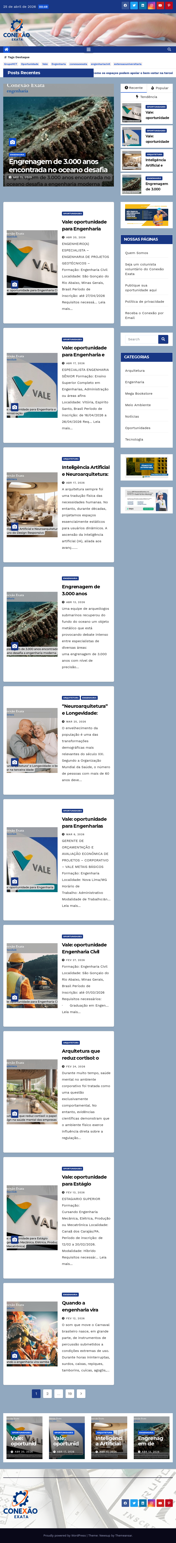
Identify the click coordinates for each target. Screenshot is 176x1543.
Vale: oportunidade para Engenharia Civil (84, 229)
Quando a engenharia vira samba (80, 1310)
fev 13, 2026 (75, 1192)
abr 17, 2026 (75, 363)
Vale (45, 64)
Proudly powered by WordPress (65, 1535)
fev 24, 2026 (75, 1066)
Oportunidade (30, 64)
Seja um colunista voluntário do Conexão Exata (144, 269)
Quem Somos (136, 253)
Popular (160, 88)
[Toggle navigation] (88, 49)
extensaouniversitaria (127, 64)
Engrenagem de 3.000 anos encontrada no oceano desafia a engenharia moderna (58, 169)
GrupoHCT (10, 64)
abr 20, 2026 (76, 237)
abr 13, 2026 (22, 177)
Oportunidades (156, 107)
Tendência (146, 97)
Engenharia (59, 64)
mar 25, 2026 (76, 721)
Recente (134, 88)
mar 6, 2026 (75, 834)
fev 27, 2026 (75, 960)
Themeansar (123, 1535)
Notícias (132, 416)
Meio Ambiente (138, 405)
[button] (169, 49)
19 (70, 1393)
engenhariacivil (100, 64)
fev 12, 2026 (75, 1318)
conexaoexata (78, 64)
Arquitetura (154, 154)
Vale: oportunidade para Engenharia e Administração (84, 355)
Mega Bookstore (138, 393)
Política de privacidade (144, 301)
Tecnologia (134, 439)
